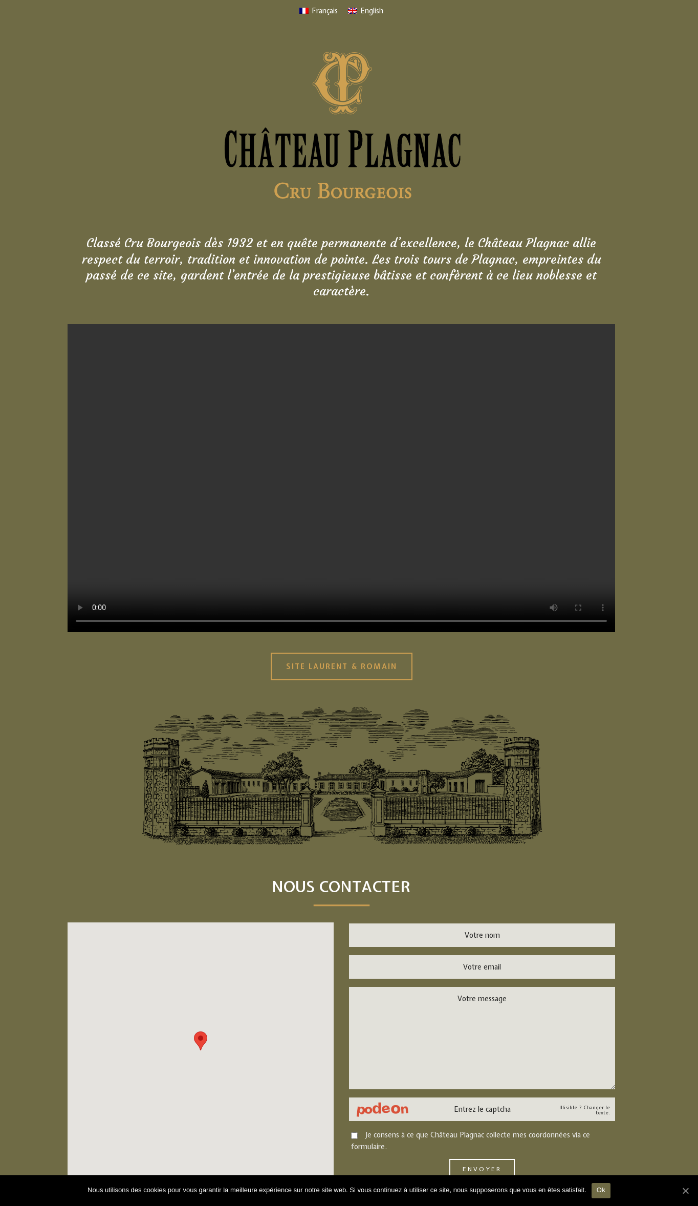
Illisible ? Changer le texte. (584, 1110)
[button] (200, 1040)
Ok (601, 1190)
